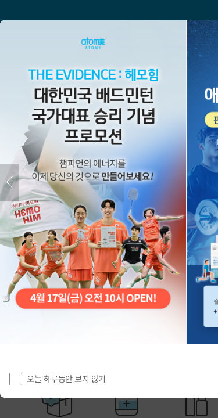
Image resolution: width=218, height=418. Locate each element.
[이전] (9, 182)
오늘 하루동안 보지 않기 (66, 378)
